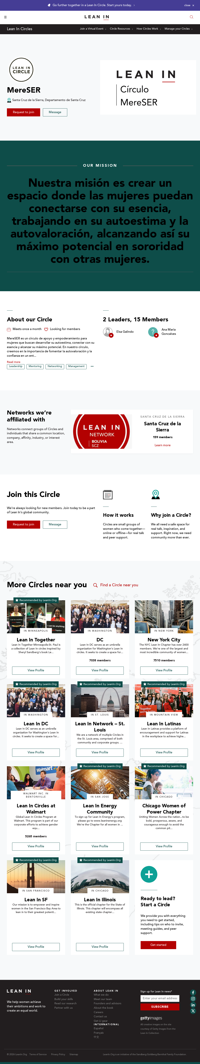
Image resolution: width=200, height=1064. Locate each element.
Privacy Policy (58, 1054)
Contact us (100, 1016)
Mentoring (35, 366)
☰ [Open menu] (5, 17)
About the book (103, 1008)
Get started (158, 945)
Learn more (167, 445)
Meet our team (103, 999)
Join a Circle (61, 995)
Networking (55, 366)
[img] (36, 616)
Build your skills (63, 999)
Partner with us (63, 1008)
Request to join (23, 112)
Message (55, 112)
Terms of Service (38, 1054)
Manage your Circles (178, 29)
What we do (101, 995)
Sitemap (74, 1054)
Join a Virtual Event (93, 29)
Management (76, 366)
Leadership (15, 366)
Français (99, 1033)
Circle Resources (121, 29)
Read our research (65, 1003)
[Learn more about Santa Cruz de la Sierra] (101, 431)
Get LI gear (101, 1021)
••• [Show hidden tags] (92, 367)
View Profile (36, 670)
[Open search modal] (191, 17)
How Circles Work (149, 29)
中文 (96, 1037)
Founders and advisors (107, 1003)
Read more (13, 362)
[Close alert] (189, 5)
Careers (98, 1012)
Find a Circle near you (115, 585)
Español (98, 1028)
